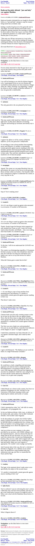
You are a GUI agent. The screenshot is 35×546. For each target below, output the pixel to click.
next (16, 64)
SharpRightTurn (25, 281)
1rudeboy (22, 197)
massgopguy (23, 111)
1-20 (5, 64)
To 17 (18, 506)
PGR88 (23, 266)
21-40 (8, 64)
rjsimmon (23, 96)
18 (1, 479)
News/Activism (30, 1)
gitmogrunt (24, 339)
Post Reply (4, 75)
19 (1, 501)
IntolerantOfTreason (25, 74)
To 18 (18, 519)
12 (1, 306)
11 (1, 281)
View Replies (20, 75)
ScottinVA (23, 157)
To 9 (18, 359)
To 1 (18, 98)
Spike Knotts (24, 459)
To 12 (18, 401)
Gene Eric (23, 306)
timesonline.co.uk (20, 47)
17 (1, 459)
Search (7, 3)
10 (1, 266)
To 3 (18, 185)
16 (1, 399)
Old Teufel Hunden (26, 381)
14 (1, 357)
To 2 (18, 114)
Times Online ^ (5, 14)
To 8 (18, 239)
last (19, 64)
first (2, 64)
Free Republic (4, 1)
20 (1, 518)
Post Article (31, 3)
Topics (25, 3)
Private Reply (12, 75)
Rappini (22, 131)
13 (1, 339)
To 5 (18, 199)
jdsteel (22, 213)
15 (1, 381)
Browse (3, 3)
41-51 (13, 64)
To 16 (18, 482)
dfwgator (23, 357)
